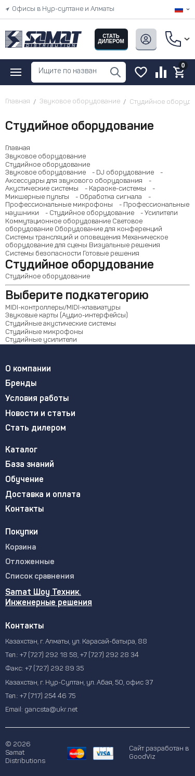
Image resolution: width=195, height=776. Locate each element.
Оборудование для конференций (108, 229)
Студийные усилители (41, 340)
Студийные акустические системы (60, 323)
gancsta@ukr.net (50, 709)
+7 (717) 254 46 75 (47, 696)
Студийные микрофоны (44, 332)
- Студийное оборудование (87, 213)
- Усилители (157, 213)
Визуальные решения (124, 245)
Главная (17, 148)
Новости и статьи (40, 414)
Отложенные (30, 562)
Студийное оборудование (47, 165)
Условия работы (37, 399)
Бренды (20, 384)
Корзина (20, 548)
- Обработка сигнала (106, 197)
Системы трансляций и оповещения (63, 237)
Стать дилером (35, 428)
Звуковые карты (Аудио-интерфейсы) (66, 315)
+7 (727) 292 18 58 (48, 655)
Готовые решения (111, 253)
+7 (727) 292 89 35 (54, 668)
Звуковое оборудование (45, 156)
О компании (28, 369)
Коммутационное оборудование (58, 221)
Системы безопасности (43, 253)
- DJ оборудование (120, 172)
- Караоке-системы (113, 188)
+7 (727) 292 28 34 (109, 655)
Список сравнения (39, 577)
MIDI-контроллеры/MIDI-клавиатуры (63, 307)
